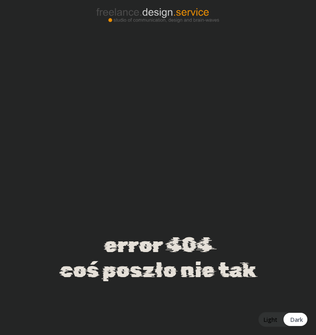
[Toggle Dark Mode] (283, 319)
